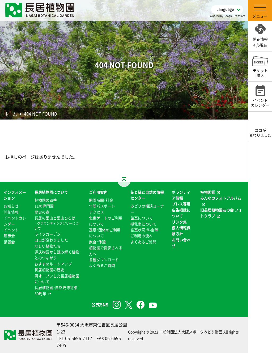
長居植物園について (51, 192)
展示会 (9, 235)
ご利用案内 (98, 192)
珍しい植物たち (48, 246)
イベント (11, 229)
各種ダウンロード (104, 259)
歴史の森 (42, 212)
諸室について (141, 217)
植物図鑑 (207, 192)
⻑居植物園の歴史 (49, 269)
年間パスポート (102, 206)
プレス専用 (181, 203)
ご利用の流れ (141, 235)
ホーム (10, 113)
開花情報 (11, 212)
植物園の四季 (46, 200)
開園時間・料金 (101, 200)
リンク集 (179, 221)
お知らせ (11, 206)
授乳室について (143, 224)
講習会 (9, 241)
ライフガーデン (48, 234)
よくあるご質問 (102, 265)
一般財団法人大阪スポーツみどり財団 (190, 331)
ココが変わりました (51, 240)
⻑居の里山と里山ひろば (55, 217)
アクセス (96, 212)
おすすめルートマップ (53, 263)
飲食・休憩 (97, 241)
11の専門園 (44, 206)
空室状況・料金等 (144, 229)
